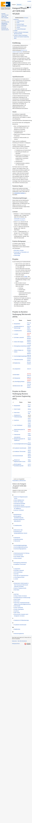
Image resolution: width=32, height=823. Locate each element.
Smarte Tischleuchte (18, 607)
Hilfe (29, 7)
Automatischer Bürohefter (19, 503)
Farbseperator (17, 378)
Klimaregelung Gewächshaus (20, 346)
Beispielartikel (17, 323)
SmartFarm (16, 420)
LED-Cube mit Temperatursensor (21, 575)
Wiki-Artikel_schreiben (19, 250)
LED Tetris (16, 573)
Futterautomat (17, 434)
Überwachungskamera (19, 633)
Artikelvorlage (17, 255)
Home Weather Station (19, 556)
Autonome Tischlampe (19, 510)
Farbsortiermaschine (18, 359)
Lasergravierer (17, 368)
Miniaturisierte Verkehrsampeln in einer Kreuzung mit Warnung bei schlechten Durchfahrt (21, 585)
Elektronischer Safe (18, 385)
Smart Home (17, 412)
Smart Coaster (17, 409)
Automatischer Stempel (19, 505)
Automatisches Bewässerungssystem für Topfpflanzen (19, 439)
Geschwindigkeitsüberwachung (21, 443)
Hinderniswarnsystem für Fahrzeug (21, 553)
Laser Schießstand (18, 425)
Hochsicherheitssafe (18, 455)
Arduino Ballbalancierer (19, 500)
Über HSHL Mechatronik (22, 641)
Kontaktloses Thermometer (20, 564)
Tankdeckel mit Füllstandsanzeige (21, 620)
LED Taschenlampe (18, 572)
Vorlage (25, 276)
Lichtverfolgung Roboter (19, 381)
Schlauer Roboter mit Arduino (20, 595)
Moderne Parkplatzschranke (20, 588)
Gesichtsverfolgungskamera (20, 548)
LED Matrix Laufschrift (19, 337)
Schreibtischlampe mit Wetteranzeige (22, 597)
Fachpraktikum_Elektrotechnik (19, 480)
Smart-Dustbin (17, 605)
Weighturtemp (17, 363)
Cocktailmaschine (18, 330)
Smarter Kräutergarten (19, 609)
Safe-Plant (16, 594)
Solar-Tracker (17, 612)
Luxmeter (16, 334)
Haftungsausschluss (16, 643)
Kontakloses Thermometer (20, 451)
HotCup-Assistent (18, 558)
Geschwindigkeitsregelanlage (20, 356)
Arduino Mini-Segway (18, 341)
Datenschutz (14, 641)
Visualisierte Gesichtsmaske (20, 448)
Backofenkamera (17, 514)
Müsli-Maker (16, 374)
